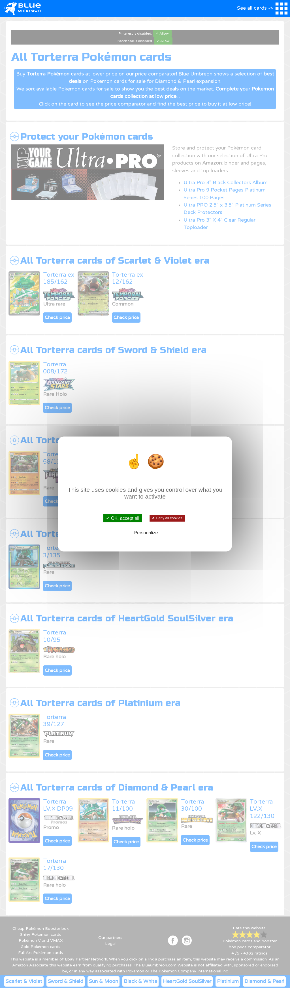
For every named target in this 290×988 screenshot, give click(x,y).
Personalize (146, 532)
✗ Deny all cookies (167, 518)
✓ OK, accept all (122, 518)
